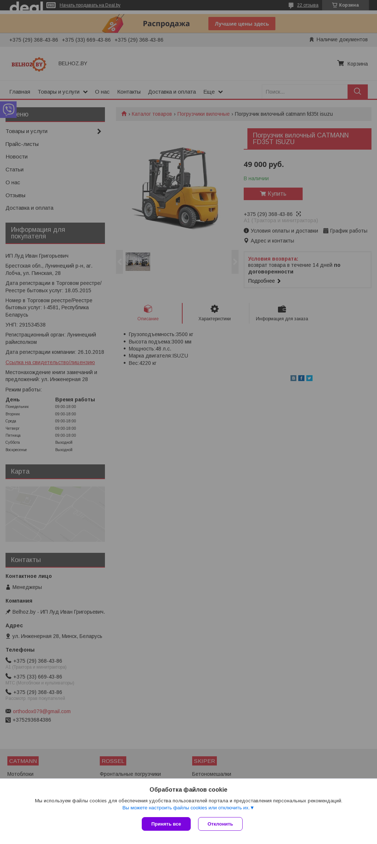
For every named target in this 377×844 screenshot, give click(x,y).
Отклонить (220, 824)
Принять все (166, 824)
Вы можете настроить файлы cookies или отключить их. (186, 807)
